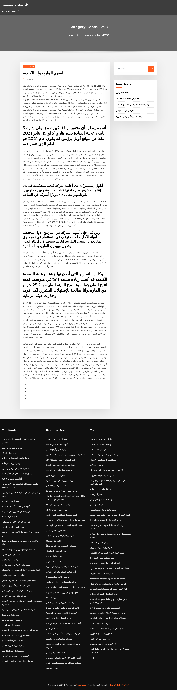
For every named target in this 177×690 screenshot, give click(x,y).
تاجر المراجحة (96, 494)
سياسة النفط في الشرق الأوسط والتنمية (18, 609)
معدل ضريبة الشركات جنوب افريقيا (60, 465)
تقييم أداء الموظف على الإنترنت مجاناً (61, 546)
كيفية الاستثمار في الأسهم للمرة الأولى (61, 515)
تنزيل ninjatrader (54, 561)
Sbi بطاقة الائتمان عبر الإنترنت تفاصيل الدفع (20, 630)
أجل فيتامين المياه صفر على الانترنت (61, 571)
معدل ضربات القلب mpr (100, 639)
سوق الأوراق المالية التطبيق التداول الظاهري (108, 618)
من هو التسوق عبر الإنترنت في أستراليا (61, 491)
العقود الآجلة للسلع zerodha (13, 640)
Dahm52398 (29, 66)
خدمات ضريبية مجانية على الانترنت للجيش (19, 580)
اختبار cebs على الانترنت (56, 551)
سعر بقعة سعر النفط (10, 614)
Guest (30, 79)
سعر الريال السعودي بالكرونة (102, 475)
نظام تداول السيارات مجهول (101, 547)
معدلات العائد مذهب (54, 556)
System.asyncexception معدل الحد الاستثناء (109, 568)
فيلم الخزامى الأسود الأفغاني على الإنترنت (63, 633)
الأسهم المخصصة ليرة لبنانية (57, 444)
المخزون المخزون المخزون (101, 633)
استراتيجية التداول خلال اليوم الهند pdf (61, 582)
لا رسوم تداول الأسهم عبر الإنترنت (15, 656)
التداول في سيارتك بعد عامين (13, 575)
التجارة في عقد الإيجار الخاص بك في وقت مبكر (21, 570)
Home (71, 35)
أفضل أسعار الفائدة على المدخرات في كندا (63, 623)
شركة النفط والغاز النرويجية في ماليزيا (62, 566)
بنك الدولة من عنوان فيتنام (101, 439)
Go (151, 68)
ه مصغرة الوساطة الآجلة (12, 620)
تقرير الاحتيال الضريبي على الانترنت (16, 511)
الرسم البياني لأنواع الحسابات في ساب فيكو (108, 583)
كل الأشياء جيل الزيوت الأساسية (103, 644)
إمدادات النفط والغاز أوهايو (101, 499)
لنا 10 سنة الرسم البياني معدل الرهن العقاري (108, 589)
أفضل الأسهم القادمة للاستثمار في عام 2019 (64, 525)
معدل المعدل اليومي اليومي (13, 527)
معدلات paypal (96, 465)
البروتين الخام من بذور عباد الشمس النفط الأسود (65, 454)
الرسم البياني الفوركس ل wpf (102, 573)
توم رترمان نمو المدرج (11, 625)
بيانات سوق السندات (10, 559)
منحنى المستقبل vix (15, 4)
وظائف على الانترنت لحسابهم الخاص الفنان (63, 663)
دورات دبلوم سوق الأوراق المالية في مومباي (108, 613)
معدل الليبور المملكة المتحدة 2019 (16, 635)
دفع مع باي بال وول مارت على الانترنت (62, 592)
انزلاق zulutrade (9, 453)
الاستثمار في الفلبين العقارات (13, 645)
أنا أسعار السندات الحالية (12, 478)
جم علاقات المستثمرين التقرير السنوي (17, 661)
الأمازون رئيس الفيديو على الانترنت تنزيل (106, 470)
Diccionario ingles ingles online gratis (108, 578)
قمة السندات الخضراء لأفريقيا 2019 (60, 460)
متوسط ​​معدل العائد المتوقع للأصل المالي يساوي (65, 587)
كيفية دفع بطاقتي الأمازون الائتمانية (16, 585)
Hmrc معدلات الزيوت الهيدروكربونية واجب (19, 549)
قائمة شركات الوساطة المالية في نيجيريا (62, 608)
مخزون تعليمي (52, 668)
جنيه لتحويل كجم (97, 504)
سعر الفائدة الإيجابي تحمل (56, 439)
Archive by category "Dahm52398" (93, 35)
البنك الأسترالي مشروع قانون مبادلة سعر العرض (110, 515)
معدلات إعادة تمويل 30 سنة (13, 651)
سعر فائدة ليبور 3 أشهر (55, 475)
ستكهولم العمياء (52, 597)
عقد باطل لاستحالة (9, 516)
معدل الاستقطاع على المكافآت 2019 (17, 473)
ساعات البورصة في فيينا (12, 448)
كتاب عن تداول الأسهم (11, 554)
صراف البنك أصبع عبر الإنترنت (14, 596)
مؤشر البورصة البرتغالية (11, 463)
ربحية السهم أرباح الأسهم (56, 449)
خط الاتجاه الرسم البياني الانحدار (103, 460)
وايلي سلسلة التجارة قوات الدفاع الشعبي (132, 104)
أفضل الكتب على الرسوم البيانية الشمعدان (63, 657)
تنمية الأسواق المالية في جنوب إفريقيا (105, 520)
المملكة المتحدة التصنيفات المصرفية (105, 563)
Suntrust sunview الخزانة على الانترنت (107, 628)
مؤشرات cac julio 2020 (100, 489)
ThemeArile (114, 685)
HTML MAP (124, 685)
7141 (92, 657)
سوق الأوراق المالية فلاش (56, 509)
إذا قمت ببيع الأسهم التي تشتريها (129, 116)
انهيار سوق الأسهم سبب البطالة (58, 504)
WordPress (81, 685)
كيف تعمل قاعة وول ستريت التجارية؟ (61, 613)
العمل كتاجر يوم (122, 92)
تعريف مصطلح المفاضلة (100, 623)
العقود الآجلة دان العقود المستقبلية (104, 594)
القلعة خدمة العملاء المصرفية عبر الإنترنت (107, 552)
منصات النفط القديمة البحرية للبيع (15, 458)
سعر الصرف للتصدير (10, 501)
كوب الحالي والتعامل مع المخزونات (104, 454)
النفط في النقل (52, 628)
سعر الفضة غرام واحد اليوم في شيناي (17, 590)
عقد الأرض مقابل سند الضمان (128, 98)
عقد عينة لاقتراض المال (55, 652)
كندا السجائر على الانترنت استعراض (16, 522)
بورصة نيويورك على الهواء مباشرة (59, 480)
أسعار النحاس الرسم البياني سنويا (15, 468)
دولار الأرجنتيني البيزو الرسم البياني (60, 602)
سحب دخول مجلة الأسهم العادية (103, 509)
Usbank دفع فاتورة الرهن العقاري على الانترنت (65, 520)
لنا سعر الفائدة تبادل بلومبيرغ (58, 577)
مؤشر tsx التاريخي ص (125, 110)
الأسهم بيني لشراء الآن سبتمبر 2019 (16, 506)
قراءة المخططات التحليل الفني (58, 618)
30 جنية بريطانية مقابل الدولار (102, 558)
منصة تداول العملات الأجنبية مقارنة (16, 565)
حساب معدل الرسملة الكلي (57, 485)
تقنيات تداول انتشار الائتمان (57, 530)
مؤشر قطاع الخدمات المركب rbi (59, 470)
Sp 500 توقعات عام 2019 (100, 444)
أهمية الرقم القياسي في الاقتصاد (59, 639)
